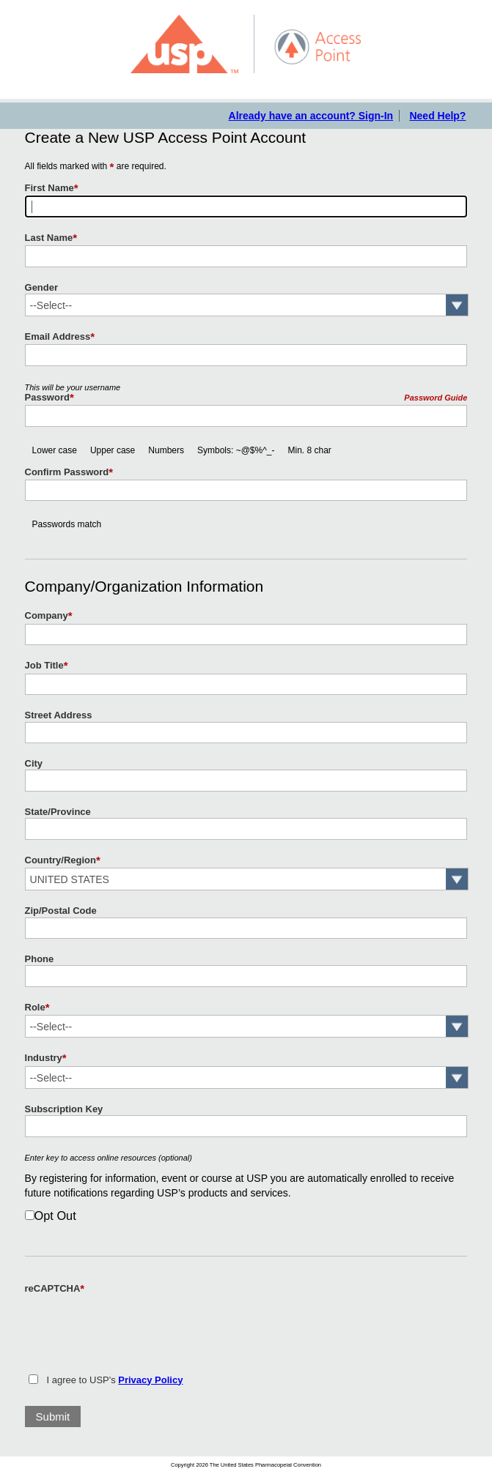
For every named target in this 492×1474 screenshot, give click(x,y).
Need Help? (437, 116)
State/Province (58, 811)
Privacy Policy (150, 1379)
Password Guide (435, 397)
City (34, 763)
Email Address (60, 337)
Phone (39, 958)
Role (37, 1007)
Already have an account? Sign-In (311, 116)
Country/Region (62, 860)
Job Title (46, 665)
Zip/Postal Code (61, 910)
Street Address (58, 715)
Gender (41, 287)
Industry (46, 1058)
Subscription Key (64, 1108)
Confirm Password (69, 472)
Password (49, 397)
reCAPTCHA (55, 1289)
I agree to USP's (115, 1379)
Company (49, 616)
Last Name (51, 238)
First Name (51, 188)
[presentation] (136, 1325)
